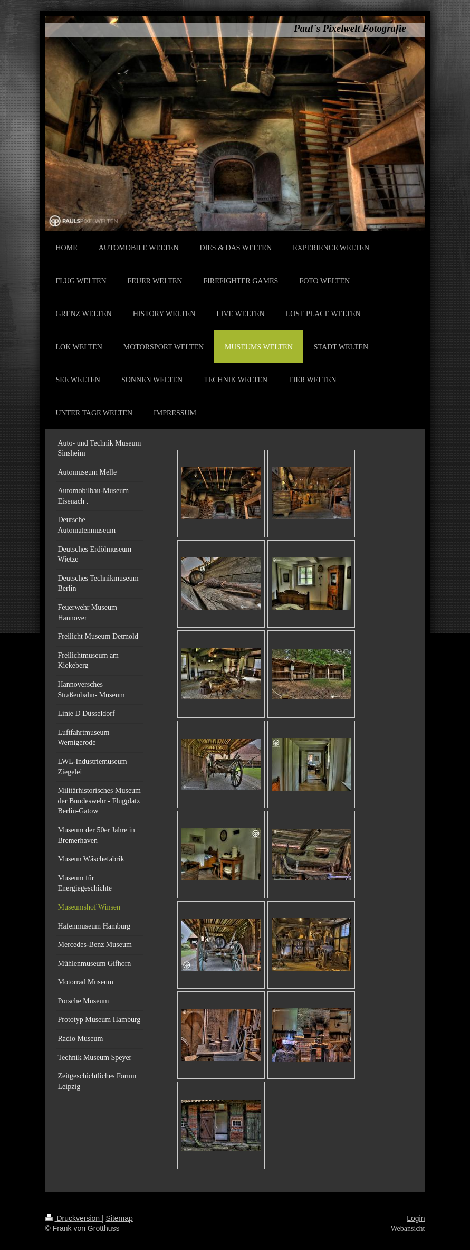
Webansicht (408, 1229)
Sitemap (119, 1218)
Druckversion (73, 1218)
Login (416, 1218)
